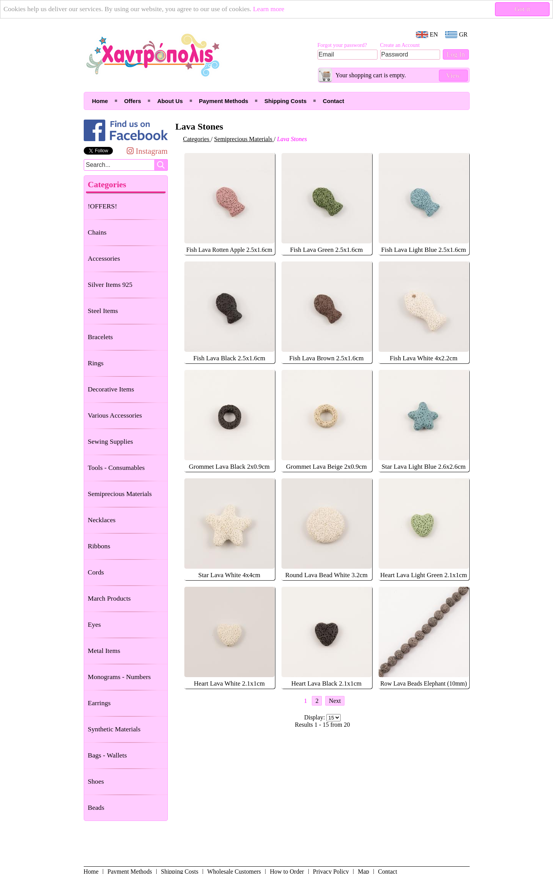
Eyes (94, 624)
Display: (315, 717)
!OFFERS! (102, 206)
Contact (333, 101)
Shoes (96, 781)
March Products (109, 598)
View (453, 75)
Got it (522, 9)
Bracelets (100, 337)
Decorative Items (111, 389)
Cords (96, 572)
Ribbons (99, 546)
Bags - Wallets (107, 755)
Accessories (104, 258)
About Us (170, 101)
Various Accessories (115, 415)
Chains (97, 232)
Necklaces (102, 520)
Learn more (269, 9)
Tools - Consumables (116, 467)
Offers (132, 101)
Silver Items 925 (110, 284)
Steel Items (103, 311)
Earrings (99, 703)
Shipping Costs (285, 101)
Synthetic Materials (114, 729)
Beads (96, 807)
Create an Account (400, 45)
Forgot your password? (342, 45)
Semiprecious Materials (120, 494)
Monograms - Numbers (119, 677)
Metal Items (104, 650)
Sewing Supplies (110, 441)
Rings (96, 363)
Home (100, 101)
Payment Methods (223, 101)
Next (335, 701)
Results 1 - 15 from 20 (322, 724)
